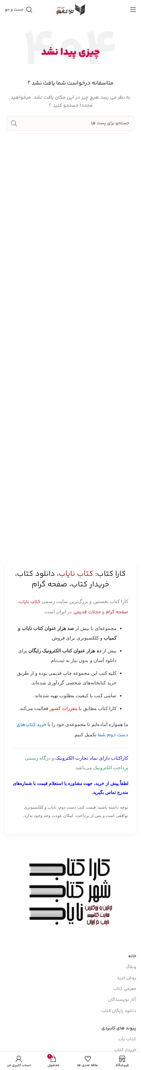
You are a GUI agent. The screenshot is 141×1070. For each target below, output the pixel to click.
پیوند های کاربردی (118, 1028)
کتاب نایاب (29, 602)
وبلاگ (131, 967)
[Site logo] (70, 9)
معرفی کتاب (124, 988)
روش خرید (126, 978)
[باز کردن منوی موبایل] (133, 9)
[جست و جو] (19, 9)
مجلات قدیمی (87, 612)
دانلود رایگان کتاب (118, 1011)
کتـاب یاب (127, 1039)
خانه (132, 956)
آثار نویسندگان (122, 999)
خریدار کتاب (125, 1050)
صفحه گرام (117, 612)
